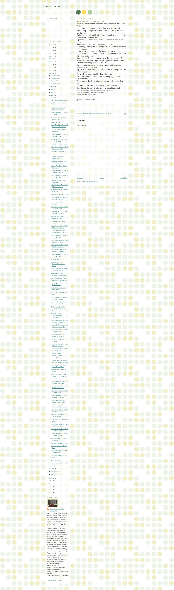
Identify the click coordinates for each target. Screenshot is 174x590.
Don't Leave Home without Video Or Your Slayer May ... (59, 376)
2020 (51, 59)
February (53, 471)
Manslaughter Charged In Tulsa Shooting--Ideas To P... (59, 308)
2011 (51, 486)
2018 (51, 64)
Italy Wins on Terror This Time (59, 194)
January (53, 474)
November (54, 78)
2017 (51, 67)
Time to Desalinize (56, 460)
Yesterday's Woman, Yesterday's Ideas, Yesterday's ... (57, 315)
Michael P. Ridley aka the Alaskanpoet (57, 509)
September (54, 83)
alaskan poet (54, 6)
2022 (51, 53)
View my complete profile (54, 580)
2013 (51, 481)
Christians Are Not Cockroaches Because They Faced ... (58, 355)
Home (101, 178)
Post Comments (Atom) (91, 181)
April (52, 98)
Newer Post (80, 178)
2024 (51, 47)
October (53, 81)
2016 (51, 70)
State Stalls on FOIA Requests (59, 144)
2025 (51, 44)
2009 (51, 492)
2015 (51, 73)
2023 (51, 50)
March (53, 468)
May (52, 95)
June (52, 92)
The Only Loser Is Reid (57, 259)
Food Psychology (56, 122)
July (52, 89)
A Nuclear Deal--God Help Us (59, 443)
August (53, 86)
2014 (51, 478)
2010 (51, 489)
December (54, 75)
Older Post (123, 178)
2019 (51, 61)
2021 (51, 56)
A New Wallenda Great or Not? (59, 100)
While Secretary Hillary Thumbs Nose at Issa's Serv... (58, 264)
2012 (51, 483)
